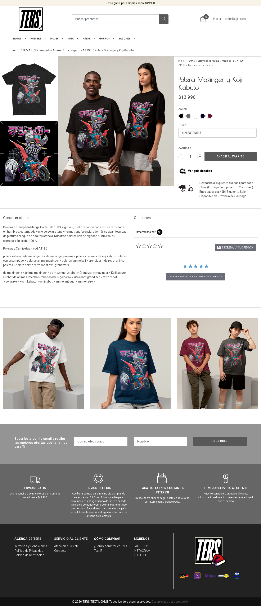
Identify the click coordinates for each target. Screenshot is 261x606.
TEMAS (17, 38)
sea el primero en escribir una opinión (195, 276)
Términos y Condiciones (30, 546)
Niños (86, 38)
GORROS (104, 38)
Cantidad (184, 148)
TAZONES (124, 38)
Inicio (16, 50)
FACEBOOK (141, 546)
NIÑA (70, 38)
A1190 (87, 50)
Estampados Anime (48, 50)
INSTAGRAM (142, 551)
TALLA (182, 124)
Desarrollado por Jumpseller (170, 601)
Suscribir (220, 441)
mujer (54, 38)
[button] (235, 247)
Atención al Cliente (66, 546)
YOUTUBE (140, 555)
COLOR (182, 109)
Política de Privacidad (28, 551)
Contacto (60, 551)
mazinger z (72, 50)
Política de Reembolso (29, 555)
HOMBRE (35, 38)
